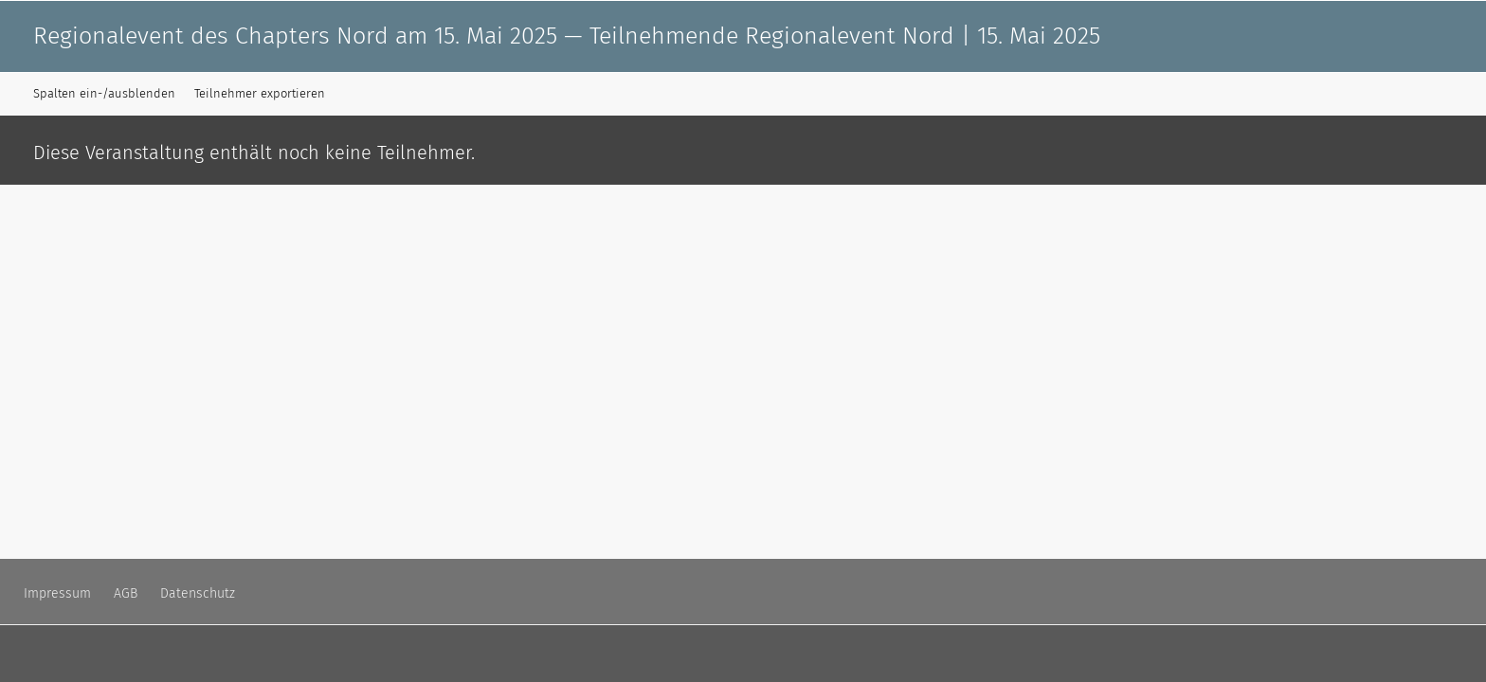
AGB (125, 593)
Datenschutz (197, 593)
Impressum (57, 593)
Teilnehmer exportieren (259, 93)
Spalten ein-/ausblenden (104, 93)
